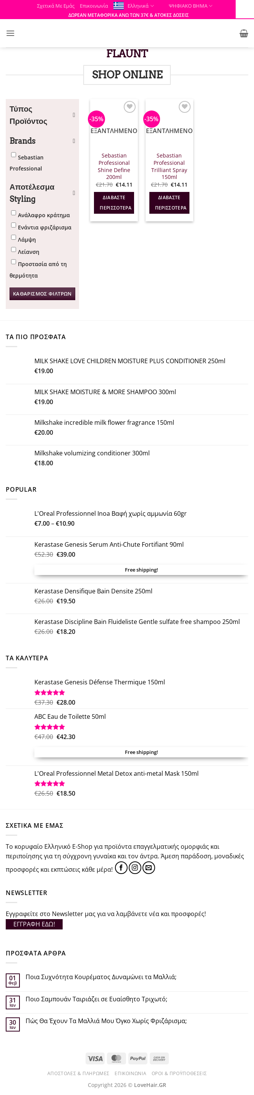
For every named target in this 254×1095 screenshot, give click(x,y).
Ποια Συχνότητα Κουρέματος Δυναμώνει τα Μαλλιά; (101, 977)
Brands (42, 141)
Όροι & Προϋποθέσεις (179, 1073)
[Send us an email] (148, 867)
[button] (10, 33)
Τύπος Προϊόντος (42, 115)
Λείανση (28, 251)
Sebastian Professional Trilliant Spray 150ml (169, 166)
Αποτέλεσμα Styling (42, 193)
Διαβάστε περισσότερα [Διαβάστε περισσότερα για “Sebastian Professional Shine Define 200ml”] (115, 203)
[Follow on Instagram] (135, 867)
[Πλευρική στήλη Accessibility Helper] (245, 9)
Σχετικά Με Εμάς (55, 5)
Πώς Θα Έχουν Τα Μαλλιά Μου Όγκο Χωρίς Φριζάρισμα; (106, 1021)
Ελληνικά (141, 6)
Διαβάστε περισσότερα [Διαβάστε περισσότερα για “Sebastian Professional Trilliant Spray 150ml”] (171, 203)
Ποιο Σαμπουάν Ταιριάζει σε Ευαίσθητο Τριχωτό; (96, 999)
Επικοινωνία (94, 5)
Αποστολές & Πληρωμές (78, 1073)
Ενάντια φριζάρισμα (44, 227)
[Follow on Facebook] (121, 867)
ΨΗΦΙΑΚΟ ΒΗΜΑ (185, 6)
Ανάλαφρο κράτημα (44, 215)
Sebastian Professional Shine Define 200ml (114, 166)
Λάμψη (27, 239)
